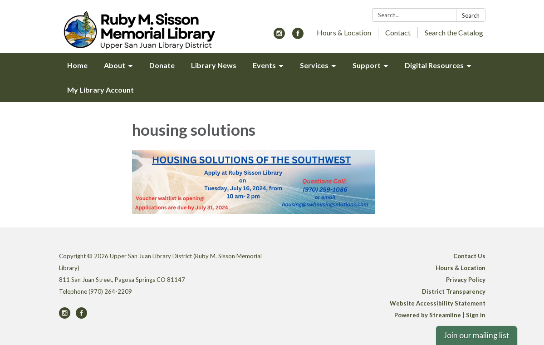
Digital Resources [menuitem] (434, 65)
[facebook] (298, 36)
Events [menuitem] (264, 65)
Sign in (475, 315)
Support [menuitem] (367, 65)
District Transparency (453, 291)
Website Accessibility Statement (437, 303)
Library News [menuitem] (213, 65)
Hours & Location (344, 32)
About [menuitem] (114, 65)
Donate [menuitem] (162, 65)
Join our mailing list (476, 335)
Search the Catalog (454, 32)
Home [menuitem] (77, 65)
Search (471, 15)
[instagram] (279, 36)
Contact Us (469, 256)
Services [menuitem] (314, 65)
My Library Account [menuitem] (100, 89)
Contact (398, 32)
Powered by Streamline (427, 315)
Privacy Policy (465, 279)
